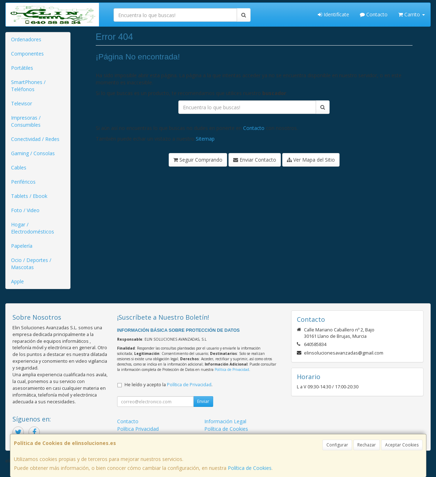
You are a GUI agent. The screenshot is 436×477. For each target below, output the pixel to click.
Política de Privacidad (232, 369)
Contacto (374, 14)
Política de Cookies (250, 468)
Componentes (27, 53)
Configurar (337, 445)
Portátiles (22, 67)
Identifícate (333, 14)
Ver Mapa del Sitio (311, 159)
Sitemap (205, 138)
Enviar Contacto (254, 159)
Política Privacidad (138, 428)
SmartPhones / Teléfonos (28, 86)
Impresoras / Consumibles (26, 121)
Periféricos (23, 181)
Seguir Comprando (197, 159)
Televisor (21, 103)
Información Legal (225, 421)
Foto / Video (25, 210)
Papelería (21, 245)
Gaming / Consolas (33, 153)
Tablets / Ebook (29, 196)
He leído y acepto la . (168, 385)
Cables (18, 167)
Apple (17, 281)
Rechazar (366, 445)
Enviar (203, 401)
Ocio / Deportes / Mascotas (31, 264)
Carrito (411, 14)
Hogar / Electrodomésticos (32, 228)
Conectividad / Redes (35, 139)
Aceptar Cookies (402, 445)
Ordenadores (26, 39)
